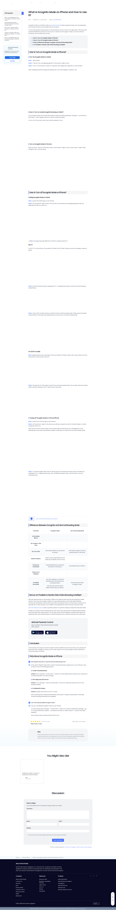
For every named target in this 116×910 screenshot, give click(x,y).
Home (17, 857)
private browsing (56, 25)
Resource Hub (43, 879)
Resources (52, 4)
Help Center (42, 885)
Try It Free (12, 57)
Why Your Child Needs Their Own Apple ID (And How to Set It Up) (12, 19)
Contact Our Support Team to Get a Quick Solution (78, 847)
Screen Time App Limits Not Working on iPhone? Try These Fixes (12, 34)
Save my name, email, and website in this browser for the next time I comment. (47, 835)
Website (29, 828)
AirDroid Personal (62, 885)
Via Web (12, 61)
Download (69, 3)
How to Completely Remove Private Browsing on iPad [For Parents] (12, 39)
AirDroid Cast (61, 887)
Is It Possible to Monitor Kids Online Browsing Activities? (48, 45)
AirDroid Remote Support (65, 881)
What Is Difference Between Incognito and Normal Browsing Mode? (52, 42)
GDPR (17, 894)
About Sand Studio (21, 879)
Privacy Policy (19, 887)
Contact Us (94, 1)
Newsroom (19, 896)
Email (60, 821)
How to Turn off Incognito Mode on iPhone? (45, 40)
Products (30, 4)
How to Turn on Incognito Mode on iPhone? (45, 38)
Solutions (38, 4)
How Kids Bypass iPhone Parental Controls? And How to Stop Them (12, 24)
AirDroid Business (62, 879)
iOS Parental (57, 20)
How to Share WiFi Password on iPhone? (47, 519)
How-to (41, 887)
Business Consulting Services (44, 882)
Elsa (39, 732)
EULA (17, 885)
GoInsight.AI (61, 883)
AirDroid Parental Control (35, 608)
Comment (30, 808)
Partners (62, 4)
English (95, 903)
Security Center (20, 891)
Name (28, 821)
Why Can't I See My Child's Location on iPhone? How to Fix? (12, 29)
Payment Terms (20, 889)
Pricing (45, 3)
